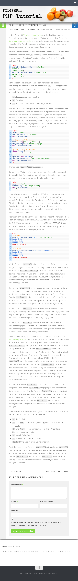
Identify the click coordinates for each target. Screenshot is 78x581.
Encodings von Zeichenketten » (57, 471)
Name (14, 501)
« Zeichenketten (15, 471)
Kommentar (17, 484)
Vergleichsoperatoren (32, 35)
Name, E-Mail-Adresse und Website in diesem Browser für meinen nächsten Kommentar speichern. (36, 524)
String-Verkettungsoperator (20, 41)
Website (14, 510)
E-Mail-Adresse (47, 501)
